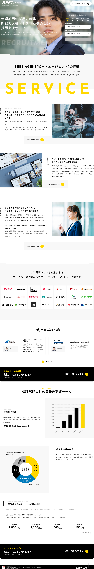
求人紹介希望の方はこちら (80, 4)
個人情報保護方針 (26, 567)
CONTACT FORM (76, 374)
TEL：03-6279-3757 (17, 374)
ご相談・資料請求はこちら (35, 139)
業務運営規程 (39, 567)
